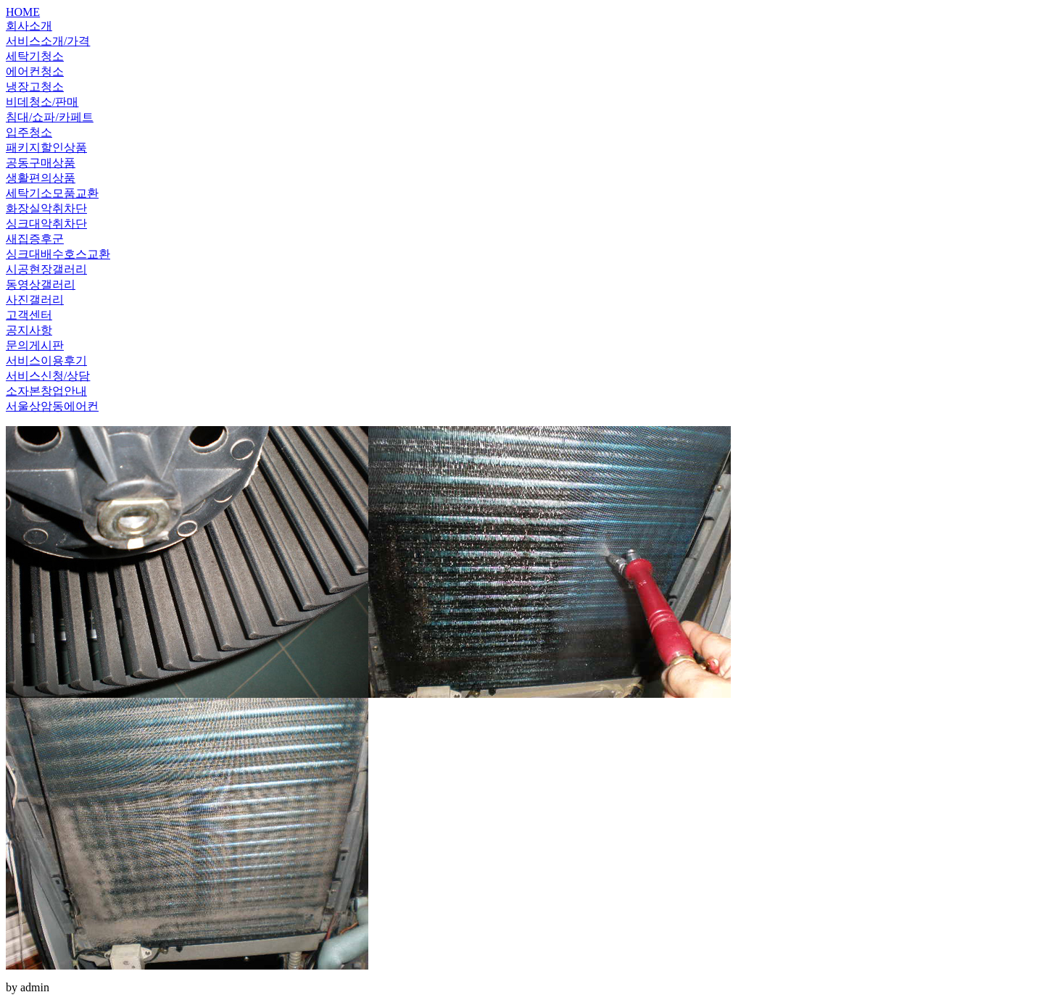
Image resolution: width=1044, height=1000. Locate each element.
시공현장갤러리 (46, 269)
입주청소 (29, 132)
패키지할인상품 (46, 147)
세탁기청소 (35, 56)
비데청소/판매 (42, 102)
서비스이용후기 (46, 360)
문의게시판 (35, 345)
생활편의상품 (40, 178)
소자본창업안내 (46, 391)
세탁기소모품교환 (52, 193)
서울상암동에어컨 (52, 406)
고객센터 (29, 315)
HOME (23, 12)
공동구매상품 (40, 163)
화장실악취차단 (46, 208)
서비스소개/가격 (48, 41)
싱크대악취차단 (46, 223)
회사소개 (29, 26)
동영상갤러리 (40, 284)
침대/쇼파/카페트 (50, 117)
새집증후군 (35, 239)
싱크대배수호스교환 (58, 254)
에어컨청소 (35, 71)
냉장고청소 (35, 86)
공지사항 (29, 330)
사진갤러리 (35, 299)
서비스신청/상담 (48, 376)
